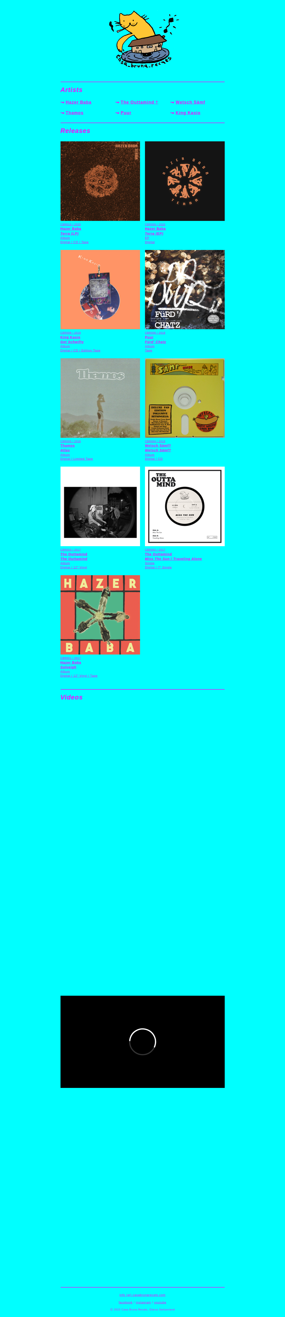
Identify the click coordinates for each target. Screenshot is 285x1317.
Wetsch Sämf (190, 102)
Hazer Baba (78, 102)
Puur (126, 112)
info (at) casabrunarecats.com (142, 1295)
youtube (160, 1302)
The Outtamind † (139, 102)
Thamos (75, 112)
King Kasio (188, 112)
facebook (126, 1302)
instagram (143, 1302)
